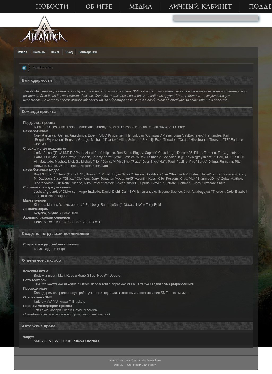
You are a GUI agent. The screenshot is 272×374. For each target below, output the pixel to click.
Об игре (99, 6)
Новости (52, 6)
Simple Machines (86, 341)
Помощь (39, 52)
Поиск (55, 52)
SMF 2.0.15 (42, 341)
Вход (69, 52)
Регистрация (88, 52)
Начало (21, 52)
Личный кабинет (200, 6)
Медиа (140, 6)
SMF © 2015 (63, 341)
